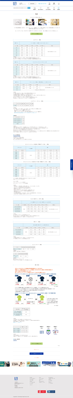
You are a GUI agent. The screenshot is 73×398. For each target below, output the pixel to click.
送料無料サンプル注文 (42, 382)
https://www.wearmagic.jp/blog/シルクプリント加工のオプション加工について (25, 112)
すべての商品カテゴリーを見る (36, 353)
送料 (39, 380)
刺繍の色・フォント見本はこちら (17, 322)
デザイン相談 (31, 380)
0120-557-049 (17, 384)
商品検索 (31, 377)
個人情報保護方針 (51, 377)
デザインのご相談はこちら (36, 33)
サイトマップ (50, 381)
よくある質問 (50, 380)
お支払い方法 (41, 379)
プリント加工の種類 (32, 382)
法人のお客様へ (32, 379)
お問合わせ (50, 382)
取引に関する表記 (41, 381)
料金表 (40, 377)
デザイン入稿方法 (41, 378)
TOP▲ (59, 345)
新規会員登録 (32, 3)
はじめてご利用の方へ (32, 378)
